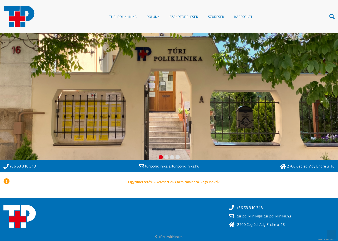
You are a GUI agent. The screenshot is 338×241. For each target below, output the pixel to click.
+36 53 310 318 (22, 166)
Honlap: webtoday (326, 239)
